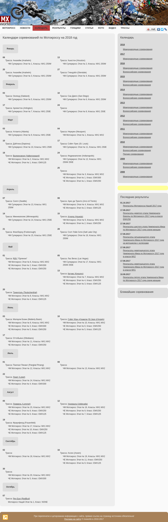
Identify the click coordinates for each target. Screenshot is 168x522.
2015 (122, 76)
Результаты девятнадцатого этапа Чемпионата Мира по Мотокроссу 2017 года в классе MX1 (143, 267)
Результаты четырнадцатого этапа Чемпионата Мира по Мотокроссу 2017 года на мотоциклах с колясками (143, 240)
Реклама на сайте (72, 519)
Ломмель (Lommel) (22, 404)
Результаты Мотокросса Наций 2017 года (142, 206)
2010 (122, 142)
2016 (122, 63)
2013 (122, 103)
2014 (122, 89)
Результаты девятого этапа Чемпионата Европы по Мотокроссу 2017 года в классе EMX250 (143, 216)
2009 (122, 159)
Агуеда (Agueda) (75, 216)
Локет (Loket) (19, 377)
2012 (122, 116)
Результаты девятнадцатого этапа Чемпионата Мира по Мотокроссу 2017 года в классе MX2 (143, 253)
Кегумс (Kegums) (75, 274)
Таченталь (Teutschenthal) (25, 292)
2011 (122, 129)
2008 (122, 172)
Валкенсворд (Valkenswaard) (26, 156)
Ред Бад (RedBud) (21, 498)
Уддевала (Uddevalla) (78, 404)
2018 (122, 44)
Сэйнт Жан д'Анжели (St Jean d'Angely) (86, 319)
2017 (122, 54)
